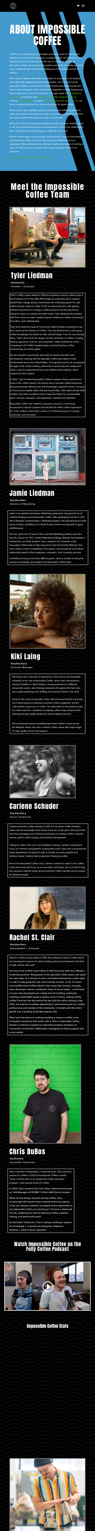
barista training (25, 100)
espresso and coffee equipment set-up (57, 97)
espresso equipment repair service (61, 100)
